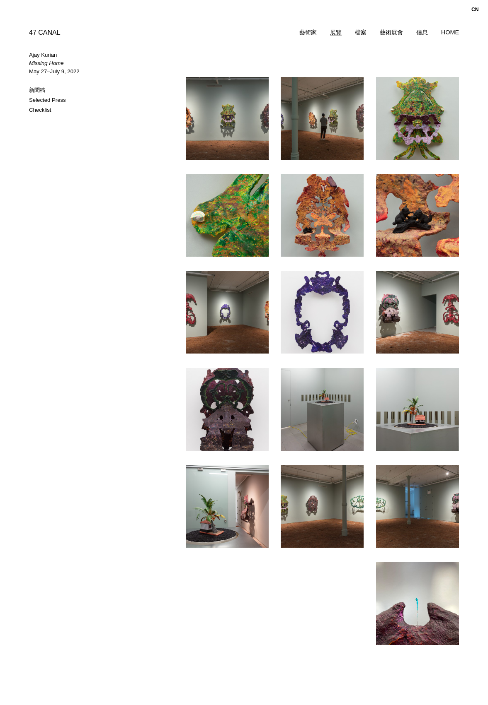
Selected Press (47, 100)
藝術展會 (391, 32)
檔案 (361, 32)
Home (450, 32)
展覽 (336, 32)
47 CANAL (45, 32)
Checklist (40, 110)
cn (474, 9)
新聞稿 (37, 90)
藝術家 (308, 32)
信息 (422, 32)
